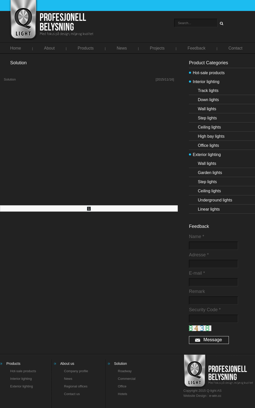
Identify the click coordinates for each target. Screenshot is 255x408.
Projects (157, 48)
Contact (235, 48)
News (122, 48)
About (49, 48)
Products (86, 48)
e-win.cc (215, 396)
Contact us (72, 394)
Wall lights (207, 109)
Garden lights (210, 172)
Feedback (196, 48)
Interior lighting (206, 82)
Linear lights (209, 209)
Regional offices (75, 386)
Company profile (76, 371)
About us (67, 364)
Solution (89, 79)
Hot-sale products (209, 73)
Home (15, 48)
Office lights (208, 145)
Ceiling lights (209, 127)
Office (122, 386)
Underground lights (215, 200)
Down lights (208, 100)
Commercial (126, 379)
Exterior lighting (207, 154)
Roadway (125, 371)
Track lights (208, 90)
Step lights (207, 118)
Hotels (122, 394)
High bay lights (211, 136)
